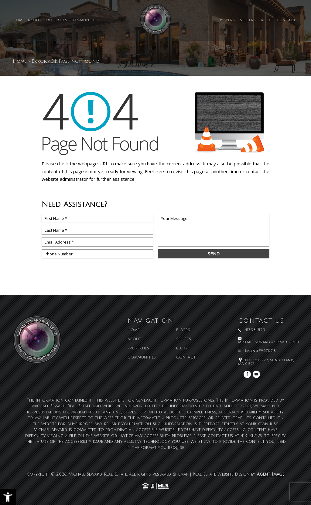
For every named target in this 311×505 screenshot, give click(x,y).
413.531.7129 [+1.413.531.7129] (255, 330)
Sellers (248, 20)
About (35, 20)
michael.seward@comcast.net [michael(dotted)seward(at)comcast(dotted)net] (269, 342)
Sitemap (181, 474)
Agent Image (270, 474)
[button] (8, 497)
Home (19, 20)
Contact (286, 20)
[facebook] (247, 374)
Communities (84, 20)
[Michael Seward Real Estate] (155, 22)
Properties (56, 20)
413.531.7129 (252, 436)
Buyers (227, 20)
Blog (266, 20)
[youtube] (256, 374)
